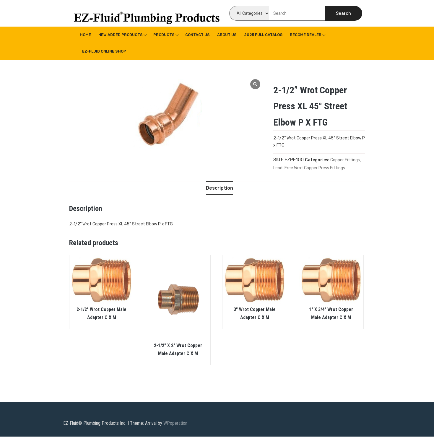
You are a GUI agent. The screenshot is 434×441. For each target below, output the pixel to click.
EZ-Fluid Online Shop (104, 51)
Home (85, 34)
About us (227, 34)
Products (164, 34)
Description (219, 188)
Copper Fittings (345, 159)
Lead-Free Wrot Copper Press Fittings (309, 167)
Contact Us (197, 34)
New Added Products (120, 34)
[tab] (219, 188)
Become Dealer (305, 34)
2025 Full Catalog (263, 34)
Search (343, 13)
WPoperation (175, 423)
